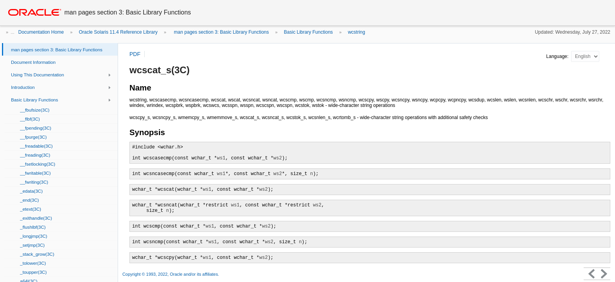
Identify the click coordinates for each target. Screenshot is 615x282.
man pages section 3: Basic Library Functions (221, 32)
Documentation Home (41, 32)
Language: (558, 56)
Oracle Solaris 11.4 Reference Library (118, 32)
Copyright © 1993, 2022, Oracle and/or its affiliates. (171, 274)
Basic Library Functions (308, 32)
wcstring (356, 32)
